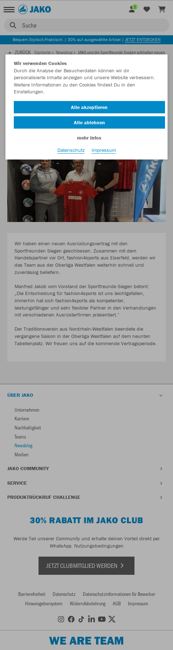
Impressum (104, 150)
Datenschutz (71, 150)
